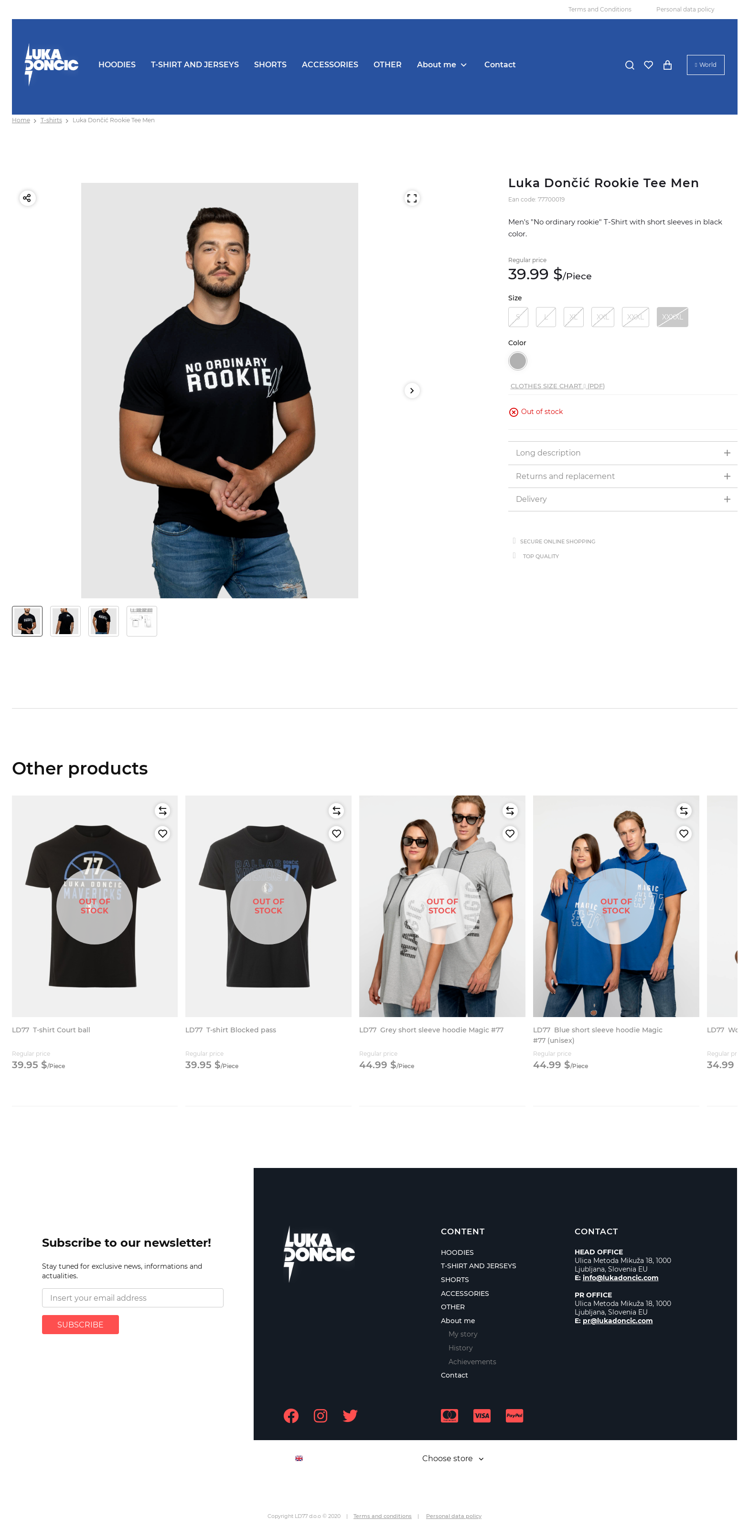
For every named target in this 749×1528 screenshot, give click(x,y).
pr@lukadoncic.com (618, 1320)
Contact (500, 64)
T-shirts (51, 120)
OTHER (388, 64)
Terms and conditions (382, 1516)
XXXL (635, 317)
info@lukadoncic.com (621, 1277)
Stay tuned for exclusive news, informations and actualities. (122, 1271)
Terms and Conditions (599, 9)
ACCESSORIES (330, 64)
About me (436, 64)
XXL (603, 317)
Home (21, 120)
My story (463, 1334)
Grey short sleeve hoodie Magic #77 (431, 1030)
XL (573, 317)
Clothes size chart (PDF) (558, 386)
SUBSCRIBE (80, 1324)
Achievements (472, 1362)
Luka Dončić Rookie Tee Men (114, 120)
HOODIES (117, 64)
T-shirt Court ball (51, 1030)
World (708, 64)
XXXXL (672, 317)
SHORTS (270, 64)
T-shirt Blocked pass (230, 1030)
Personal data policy (685, 9)
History (461, 1348)
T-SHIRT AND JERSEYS (195, 64)
